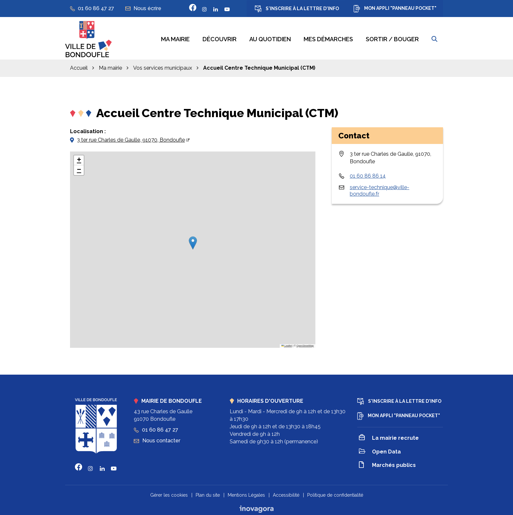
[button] (193, 240)
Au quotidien (270, 38)
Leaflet (286, 343)
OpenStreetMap (305, 343)
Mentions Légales (246, 492)
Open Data (380, 450)
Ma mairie (175, 38)
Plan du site (208, 492)
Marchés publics (387, 463)
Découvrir (220, 38)
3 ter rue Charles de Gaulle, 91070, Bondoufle (131, 137)
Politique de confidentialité (335, 492)
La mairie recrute (389, 436)
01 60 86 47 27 (156, 427)
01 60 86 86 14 (368, 173)
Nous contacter (157, 438)
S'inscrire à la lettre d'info (297, 9)
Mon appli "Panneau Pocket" (395, 8)
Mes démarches (328, 38)
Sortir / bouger (392, 38)
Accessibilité (286, 492)
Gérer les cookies (169, 492)
